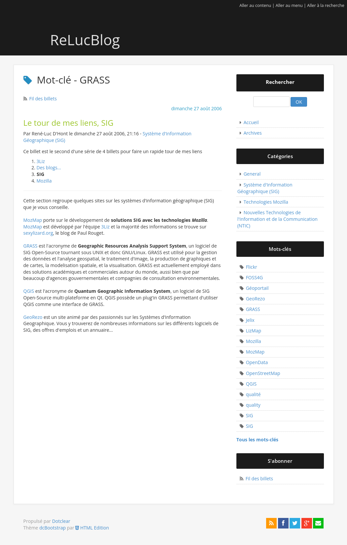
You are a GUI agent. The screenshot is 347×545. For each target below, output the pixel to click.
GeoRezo (33, 317)
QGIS (28, 291)
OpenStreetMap (263, 373)
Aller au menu (289, 5)
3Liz (41, 161)
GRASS (30, 246)
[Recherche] (271, 101)
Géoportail (257, 288)
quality (253, 405)
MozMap (32, 220)
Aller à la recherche (325, 5)
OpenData (257, 362)
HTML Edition (92, 528)
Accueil (251, 122)
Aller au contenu (255, 5)
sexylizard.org (38, 233)
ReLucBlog (69, 40)
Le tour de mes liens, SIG (68, 123)
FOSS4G (254, 277)
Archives (253, 133)
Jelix (250, 320)
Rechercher (280, 82)
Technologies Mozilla (266, 202)
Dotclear (61, 521)
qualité (253, 394)
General (252, 174)
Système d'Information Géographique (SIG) (265, 188)
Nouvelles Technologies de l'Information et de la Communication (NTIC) (277, 219)
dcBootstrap (52, 528)
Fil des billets (43, 98)
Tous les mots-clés (257, 439)
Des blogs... (49, 167)
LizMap (253, 330)
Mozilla (44, 181)
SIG (249, 415)
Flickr (251, 267)
